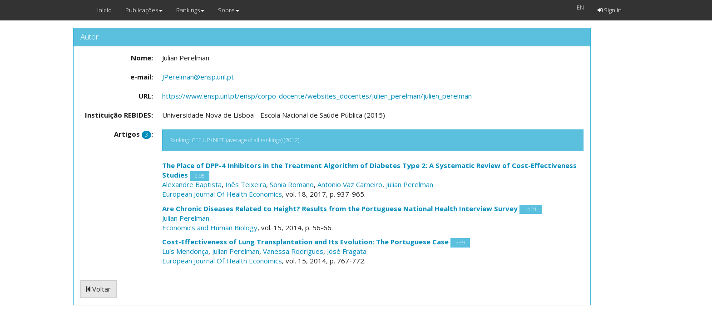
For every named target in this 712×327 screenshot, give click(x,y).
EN (580, 7)
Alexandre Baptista (192, 184)
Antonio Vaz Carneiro (349, 184)
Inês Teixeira (245, 184)
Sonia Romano (292, 184)
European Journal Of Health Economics (222, 193)
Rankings (190, 10)
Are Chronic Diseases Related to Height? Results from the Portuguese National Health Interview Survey (340, 208)
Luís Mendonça (185, 251)
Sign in (610, 10)
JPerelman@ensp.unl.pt (198, 76)
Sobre (228, 10)
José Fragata (346, 251)
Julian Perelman (409, 184)
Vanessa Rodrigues (293, 251)
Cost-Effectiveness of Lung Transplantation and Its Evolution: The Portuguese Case (305, 241)
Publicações (144, 10)
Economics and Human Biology (209, 227)
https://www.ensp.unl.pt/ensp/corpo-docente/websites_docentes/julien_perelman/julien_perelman (317, 95)
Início (104, 10)
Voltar (98, 288)
